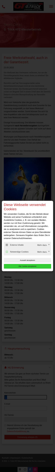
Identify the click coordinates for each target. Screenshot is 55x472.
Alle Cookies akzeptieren (27, 266)
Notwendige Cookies (17, 252)
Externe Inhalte (15, 245)
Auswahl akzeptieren (27, 260)
